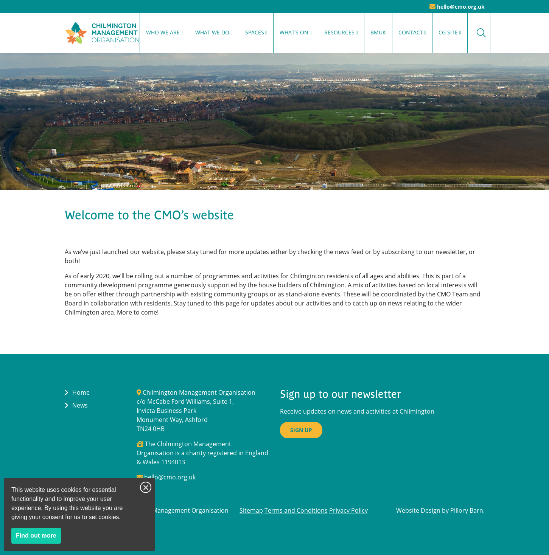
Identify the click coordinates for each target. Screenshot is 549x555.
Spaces (254, 32)
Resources (339, 32)
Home (81, 392)
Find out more (38, 537)
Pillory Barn (466, 510)
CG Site (448, 32)
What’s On (294, 32)
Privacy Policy (348, 510)
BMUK (378, 32)
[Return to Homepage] (102, 33)
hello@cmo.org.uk (461, 6)
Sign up (301, 430)
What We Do (212, 32)
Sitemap (251, 510)
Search (481, 33)
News (80, 405)
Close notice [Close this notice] (145, 487)
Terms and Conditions (296, 510)
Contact (410, 32)
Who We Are (163, 32)
